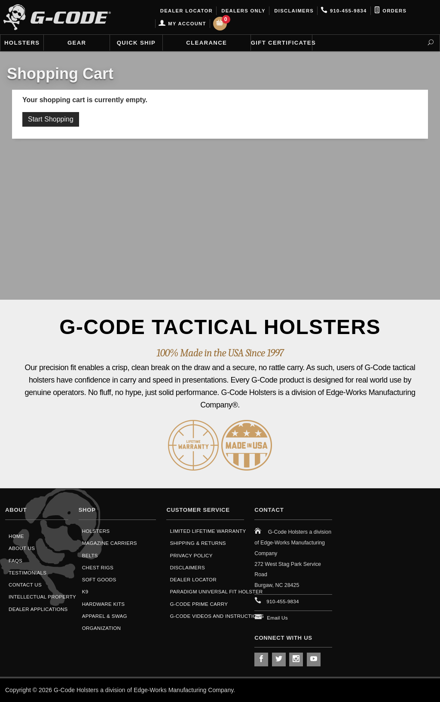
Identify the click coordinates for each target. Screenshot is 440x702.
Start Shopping (50, 119)
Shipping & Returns (198, 543)
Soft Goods (99, 579)
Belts (90, 555)
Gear (76, 43)
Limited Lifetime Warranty (208, 531)
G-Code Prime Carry (199, 604)
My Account (182, 23)
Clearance (206, 43)
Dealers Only (243, 10)
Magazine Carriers (109, 543)
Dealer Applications (38, 609)
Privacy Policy (191, 555)
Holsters (22, 43)
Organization (101, 628)
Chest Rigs (97, 567)
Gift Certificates (281, 43)
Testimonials (27, 572)
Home (16, 536)
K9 (85, 591)
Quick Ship (136, 43)
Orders (390, 10)
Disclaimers (293, 10)
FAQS (15, 560)
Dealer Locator (185, 10)
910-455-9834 (344, 10)
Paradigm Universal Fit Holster (216, 591)
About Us (22, 548)
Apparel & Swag (104, 616)
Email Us (277, 617)
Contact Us (25, 584)
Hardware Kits (103, 604)
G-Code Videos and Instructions (217, 616)
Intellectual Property (42, 596)
